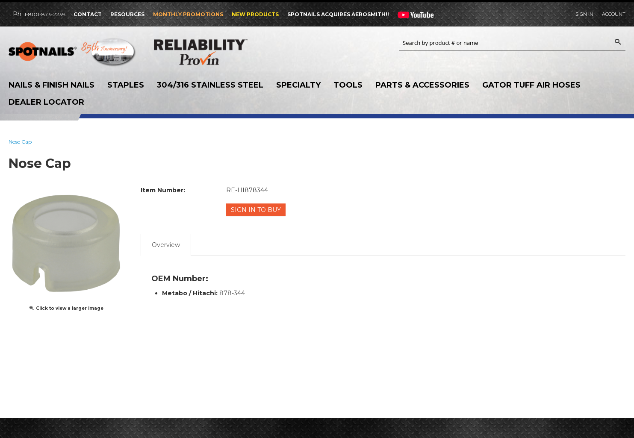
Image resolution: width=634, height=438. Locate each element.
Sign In (584, 14)
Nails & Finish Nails (51, 85)
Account (613, 14)
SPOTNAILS (73, 54)
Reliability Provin (218, 52)
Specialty (298, 85)
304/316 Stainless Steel (210, 85)
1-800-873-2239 (44, 14)
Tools (348, 85)
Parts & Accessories (422, 85)
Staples (125, 85)
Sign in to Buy (256, 210)
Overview (166, 244)
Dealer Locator (46, 102)
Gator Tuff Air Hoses (531, 85)
